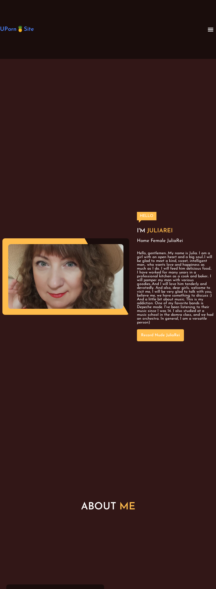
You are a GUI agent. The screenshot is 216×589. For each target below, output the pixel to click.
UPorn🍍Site (17, 29)
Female (158, 241)
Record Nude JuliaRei (160, 335)
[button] (210, 29)
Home (143, 241)
